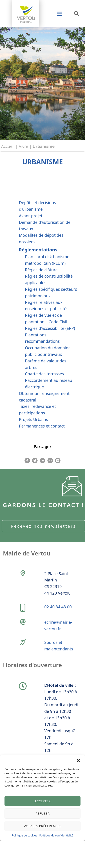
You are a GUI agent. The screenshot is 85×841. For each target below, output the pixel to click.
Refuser (43, 813)
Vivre (23, 146)
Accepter (42, 801)
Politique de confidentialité (56, 835)
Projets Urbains (33, 419)
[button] (78, 760)
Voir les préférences (42, 826)
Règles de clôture (41, 269)
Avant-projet (30, 215)
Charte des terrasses (44, 373)
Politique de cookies (24, 835)
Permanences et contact (42, 426)
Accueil (7, 146)
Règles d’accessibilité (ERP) (50, 328)
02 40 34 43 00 (58, 606)
